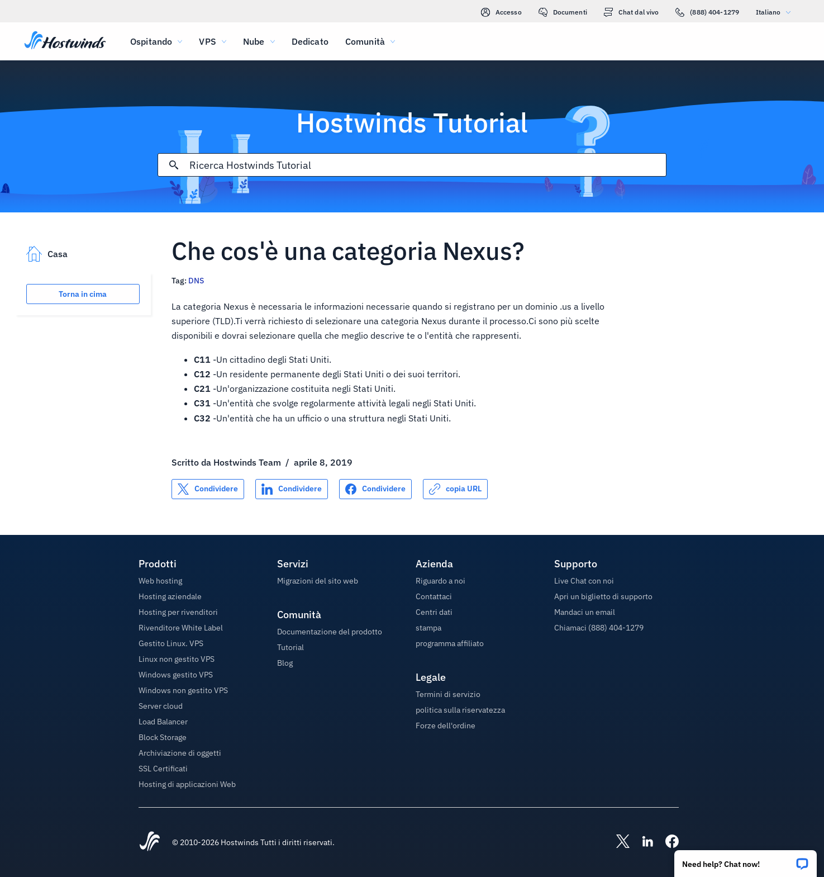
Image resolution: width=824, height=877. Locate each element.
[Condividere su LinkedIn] (291, 489)
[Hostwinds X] (617, 842)
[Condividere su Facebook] (375, 489)
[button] (745, 860)
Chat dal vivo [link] (631, 12)
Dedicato (310, 41)
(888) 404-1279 (707, 12)
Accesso (501, 12)
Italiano (776, 12)
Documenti (563, 12)
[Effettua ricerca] (173, 165)
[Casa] (65, 41)
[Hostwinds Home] (150, 842)
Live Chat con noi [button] (584, 581)
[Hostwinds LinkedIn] (642, 842)
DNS (196, 281)
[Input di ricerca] (427, 165)
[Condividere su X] (208, 489)
